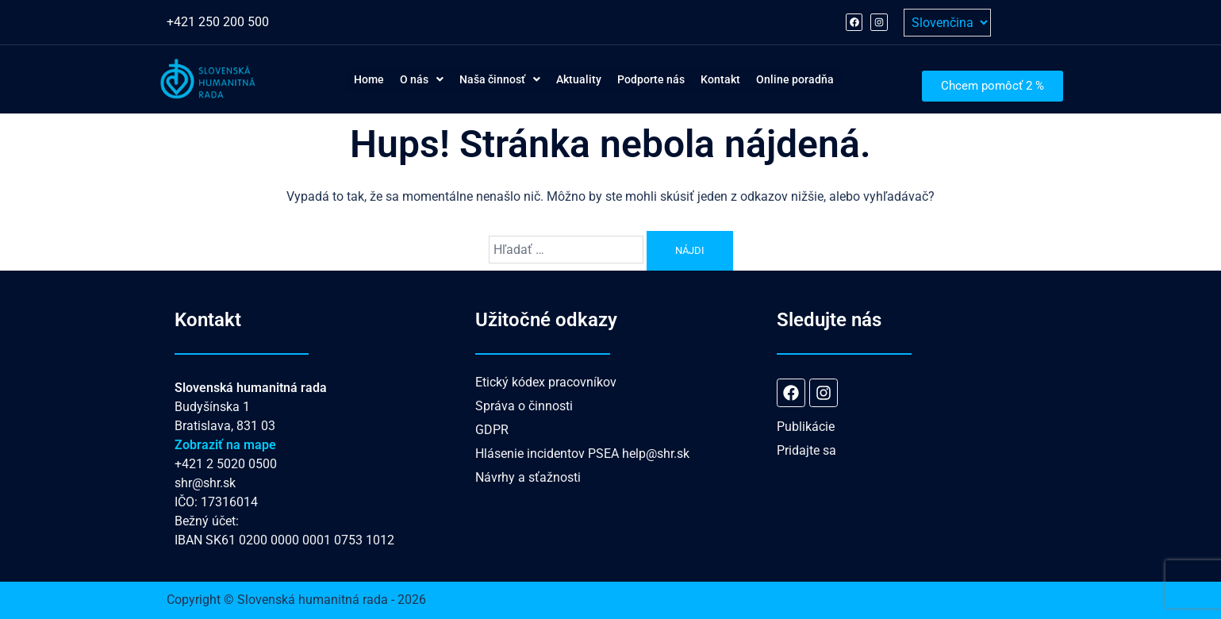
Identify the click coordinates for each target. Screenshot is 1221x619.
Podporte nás (662, 79)
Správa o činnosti (524, 405)
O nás (389, 79)
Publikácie (806, 426)
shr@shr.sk (205, 482)
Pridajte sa (806, 450)
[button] (389, 79)
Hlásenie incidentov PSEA (547, 453)
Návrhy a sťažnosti (528, 477)
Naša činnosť (482, 79)
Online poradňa (835, 79)
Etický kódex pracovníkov (545, 382)
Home (325, 79)
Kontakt (746, 79)
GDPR (492, 429)
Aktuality (576, 79)
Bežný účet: (207, 521)
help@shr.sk (655, 453)
